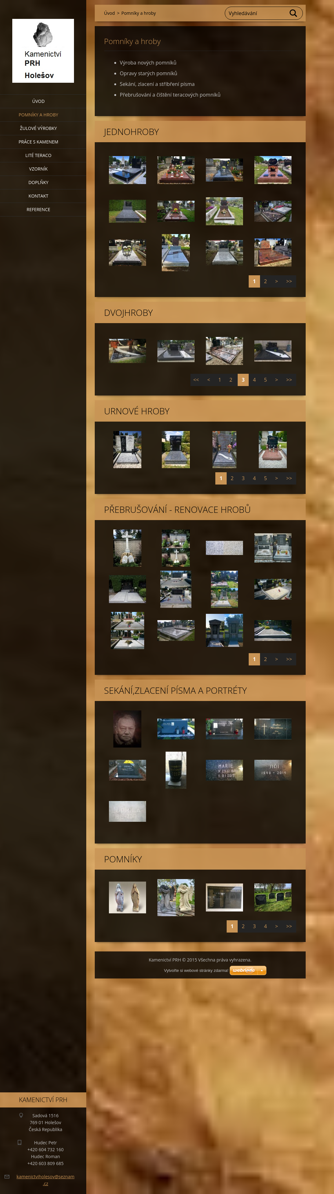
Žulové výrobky (38, 128)
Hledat (294, 13)
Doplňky (38, 182)
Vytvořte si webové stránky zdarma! (196, 970)
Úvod (38, 101)
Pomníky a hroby (38, 115)
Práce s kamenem (38, 142)
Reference (38, 209)
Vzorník (38, 169)
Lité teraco (38, 155)
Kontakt (38, 196)
